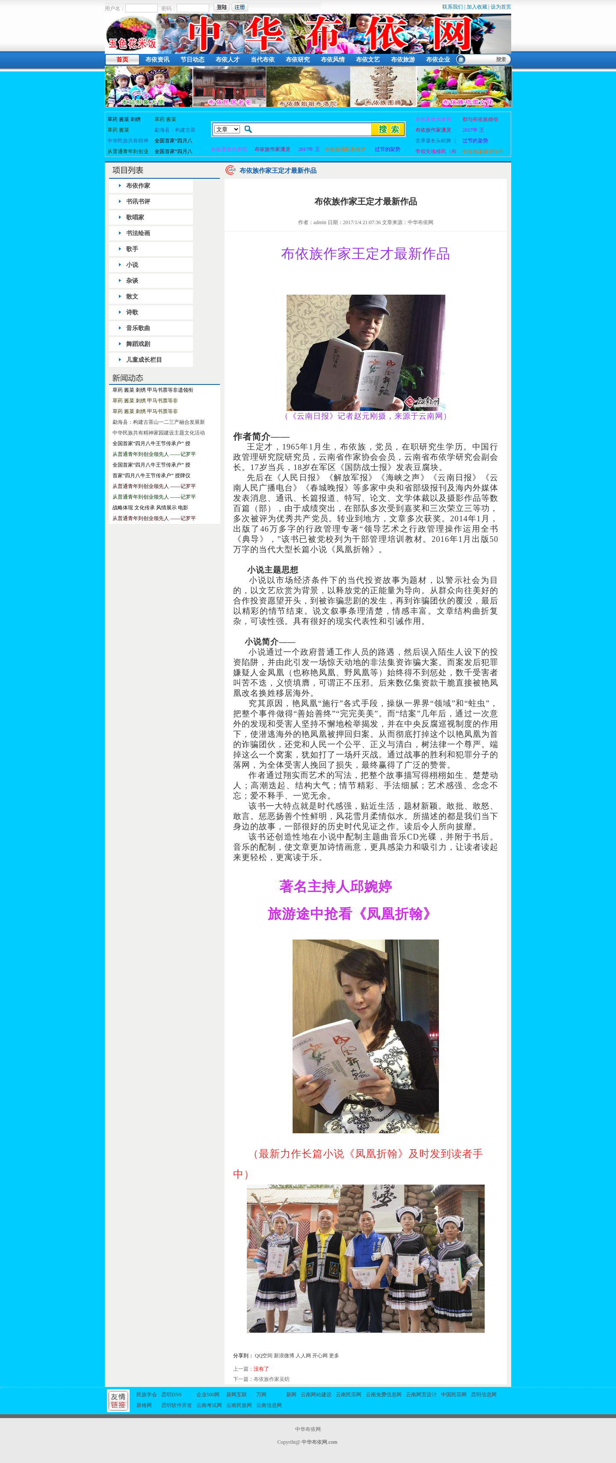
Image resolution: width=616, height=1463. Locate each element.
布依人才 (228, 59)
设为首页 (501, 7)
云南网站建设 (316, 1395)
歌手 (132, 249)
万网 (261, 1395)
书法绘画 (138, 233)
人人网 (303, 1356)
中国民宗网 (454, 1395)
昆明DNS (171, 1395)
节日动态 (192, 59)
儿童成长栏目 (144, 360)
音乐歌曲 (138, 328)
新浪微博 (284, 1356)
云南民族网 (239, 1405)
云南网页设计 (421, 1395)
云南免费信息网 (384, 1395)
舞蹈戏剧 (138, 344)
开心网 (320, 1356)
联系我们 (452, 7)
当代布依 (263, 59)
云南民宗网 (348, 1395)
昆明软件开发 (176, 1405)
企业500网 (207, 1395)
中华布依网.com (320, 1442)
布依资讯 (157, 59)
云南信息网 (269, 1405)
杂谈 (132, 281)
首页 (122, 59)
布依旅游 (403, 59)
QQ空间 (263, 1356)
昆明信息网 (484, 1395)
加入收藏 (477, 7)
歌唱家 (135, 217)
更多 (334, 1356)
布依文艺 (368, 59)
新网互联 (236, 1395)
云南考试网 (209, 1405)
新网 (291, 1395)
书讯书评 (138, 201)
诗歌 (132, 312)
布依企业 (438, 59)
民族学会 (146, 1395)
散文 (132, 296)
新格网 (144, 1405)
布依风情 (333, 59)
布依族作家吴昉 (272, 1379)
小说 (132, 265)
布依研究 (298, 59)
